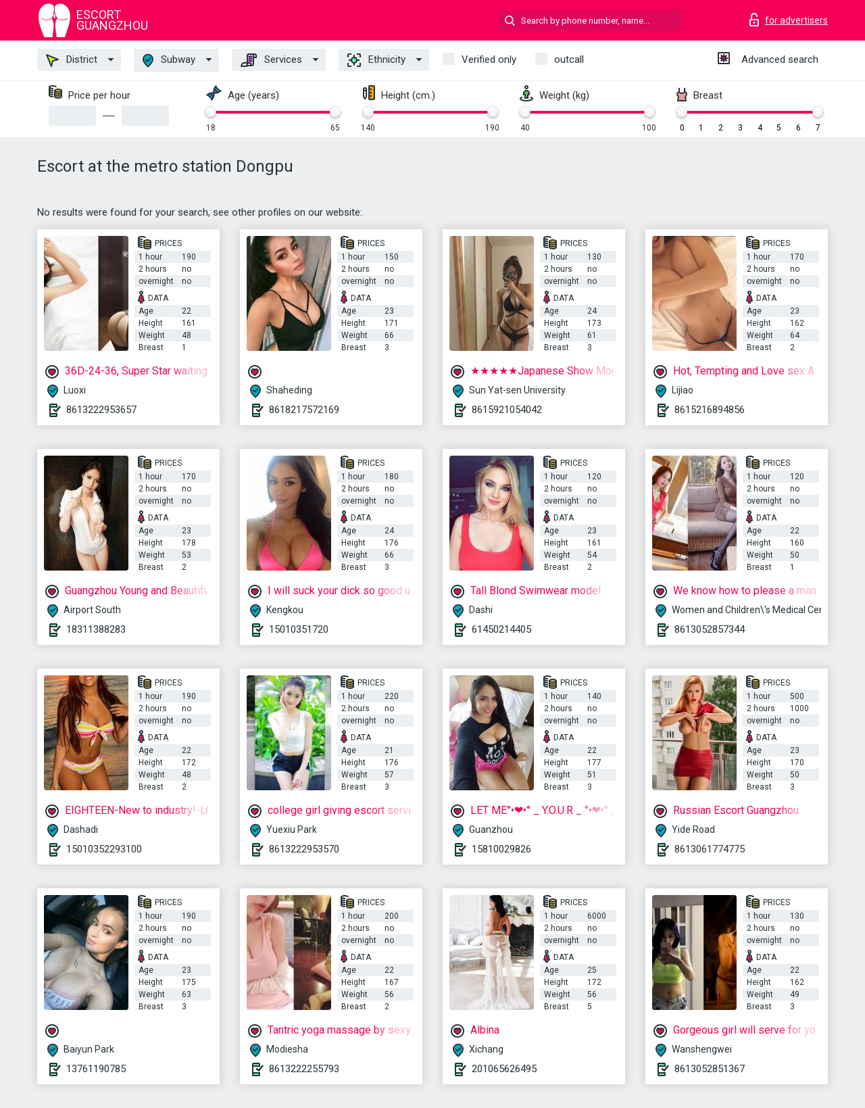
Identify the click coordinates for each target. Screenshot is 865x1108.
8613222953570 (304, 849)
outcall (569, 59)
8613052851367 (709, 1069)
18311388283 (96, 629)
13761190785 (96, 1069)
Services (271, 60)
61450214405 (501, 629)
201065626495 (504, 1069)
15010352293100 (104, 849)
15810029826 (501, 849)
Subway (169, 60)
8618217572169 (304, 410)
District (71, 60)
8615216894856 (709, 410)
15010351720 (298, 629)
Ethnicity (376, 60)
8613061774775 (709, 849)
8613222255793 (304, 1069)
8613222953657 (101, 410)
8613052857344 (709, 629)
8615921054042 (507, 410)
